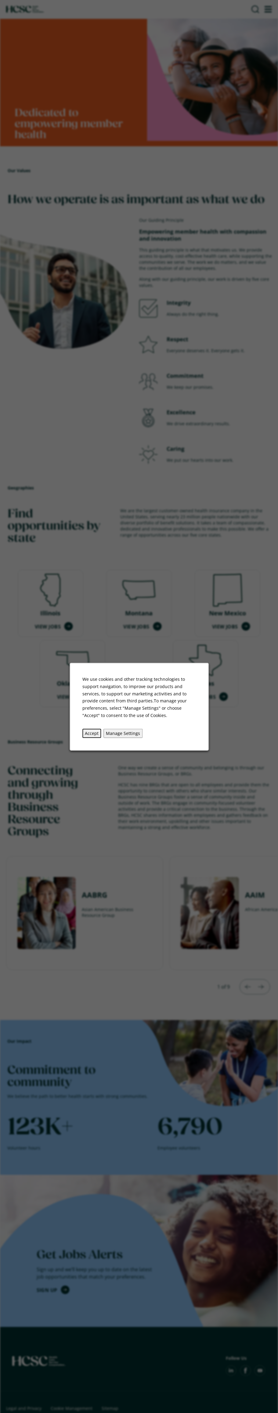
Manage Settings (123, 733)
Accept (92, 733)
